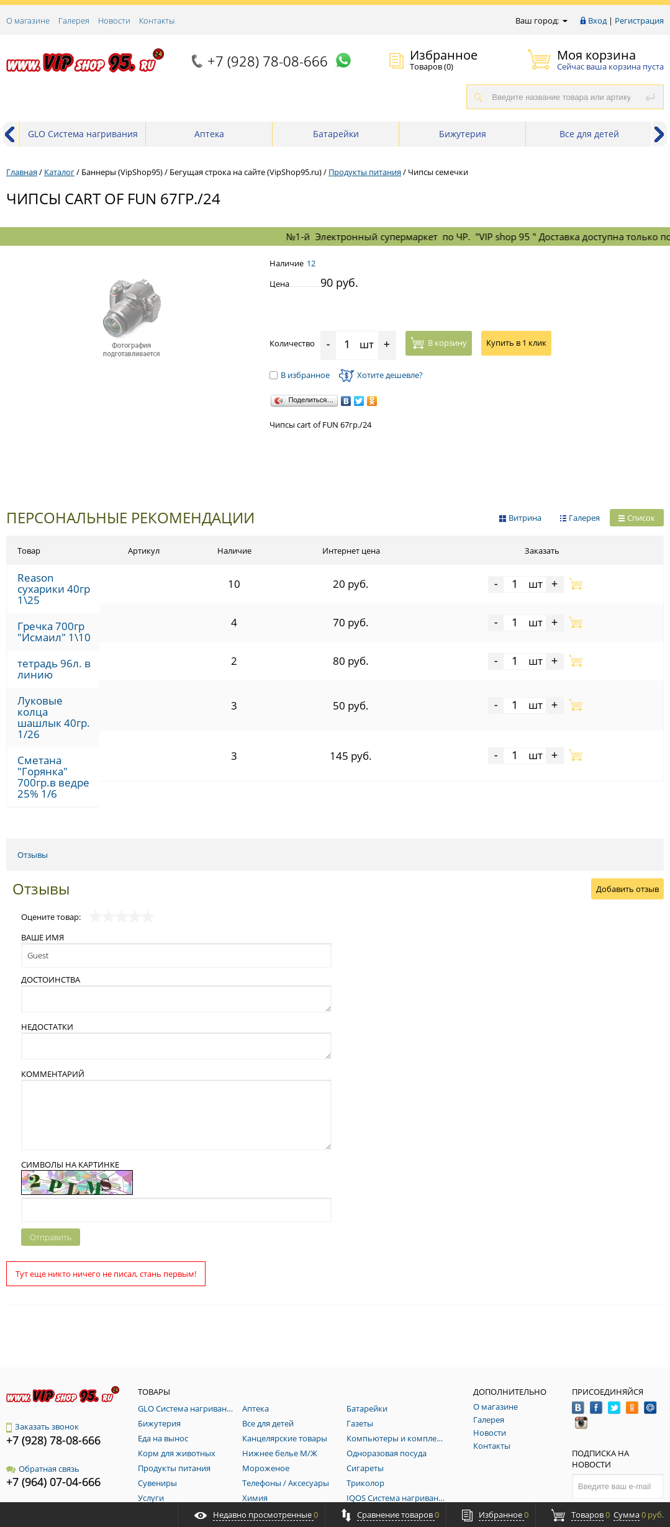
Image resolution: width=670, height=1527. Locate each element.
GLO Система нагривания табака (83, 137)
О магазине (28, 20)
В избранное (299, 375)
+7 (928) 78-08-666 (267, 61)
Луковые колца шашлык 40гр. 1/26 (91, 676)
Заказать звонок (42, 1342)
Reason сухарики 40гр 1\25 (74, 581)
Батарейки (336, 134)
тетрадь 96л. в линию (64, 644)
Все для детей (589, 134)
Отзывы (32, 771)
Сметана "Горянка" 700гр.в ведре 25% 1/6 (106, 707)
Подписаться (618, 1427)
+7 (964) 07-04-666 (53, 1397)
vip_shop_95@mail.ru (61, 1439)
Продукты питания (364, 172)
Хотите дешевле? (381, 375)
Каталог (59, 172)
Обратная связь (42, 1384)
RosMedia (648, 1491)
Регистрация (639, 20)
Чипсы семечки (438, 172)
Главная (21, 172)
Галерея (73, 20)
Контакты (156, 20)
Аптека (209, 134)
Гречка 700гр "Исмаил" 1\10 (77, 612)
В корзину (438, 342)
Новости (114, 20)
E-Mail (17, 1426)
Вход (597, 20)
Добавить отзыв (627, 805)
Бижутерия (462, 134)
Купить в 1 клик (516, 342)
